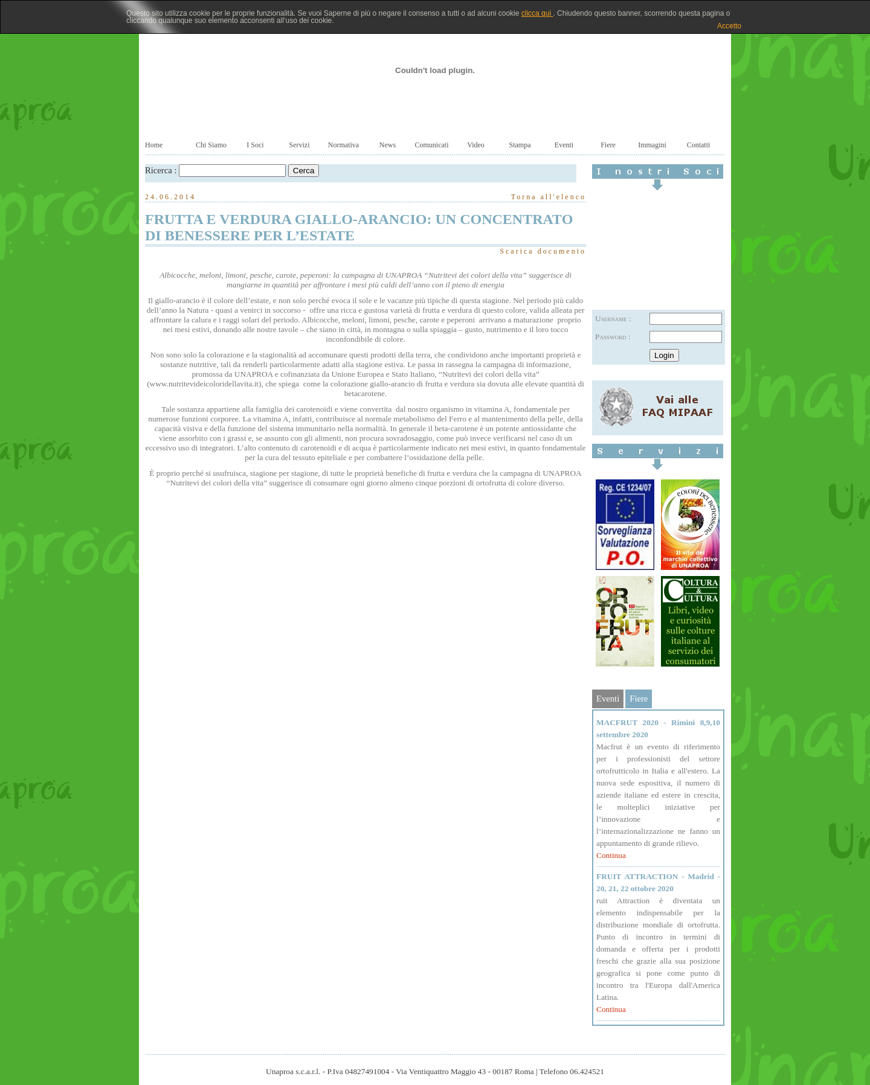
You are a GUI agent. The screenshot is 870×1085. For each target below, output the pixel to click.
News (387, 145)
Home (154, 145)
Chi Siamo (211, 145)
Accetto (729, 26)
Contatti (698, 145)
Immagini (652, 145)
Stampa (520, 145)
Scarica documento (543, 251)
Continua (611, 855)
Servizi (299, 145)
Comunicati (432, 145)
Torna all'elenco (548, 197)
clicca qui (537, 13)
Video (476, 145)
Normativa (343, 145)
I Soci (254, 145)
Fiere (608, 145)
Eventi (564, 145)
